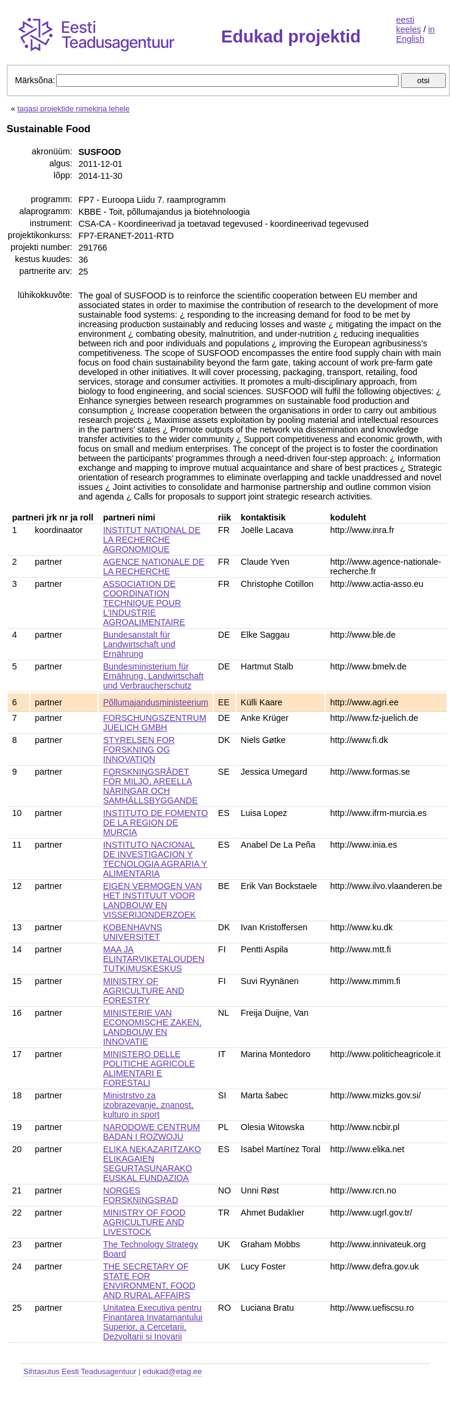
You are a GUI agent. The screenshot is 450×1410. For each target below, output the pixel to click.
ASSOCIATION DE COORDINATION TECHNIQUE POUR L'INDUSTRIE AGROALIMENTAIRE (144, 603)
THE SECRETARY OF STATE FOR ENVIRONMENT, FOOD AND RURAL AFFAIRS (149, 1281)
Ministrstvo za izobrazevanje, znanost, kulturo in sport (148, 1105)
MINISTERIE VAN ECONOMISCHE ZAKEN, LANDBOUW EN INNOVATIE (152, 1027)
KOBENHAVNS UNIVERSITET (133, 932)
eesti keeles (408, 24)
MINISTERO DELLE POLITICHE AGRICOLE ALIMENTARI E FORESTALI (149, 1068)
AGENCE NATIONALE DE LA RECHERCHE (153, 566)
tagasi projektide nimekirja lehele (73, 108)
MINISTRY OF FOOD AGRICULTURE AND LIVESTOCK (144, 1222)
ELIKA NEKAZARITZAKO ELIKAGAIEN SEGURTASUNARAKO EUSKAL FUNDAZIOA (152, 1163)
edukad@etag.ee (172, 1371)
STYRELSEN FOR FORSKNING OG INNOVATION (139, 749)
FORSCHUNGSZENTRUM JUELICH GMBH (155, 722)
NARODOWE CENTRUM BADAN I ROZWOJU (151, 1131)
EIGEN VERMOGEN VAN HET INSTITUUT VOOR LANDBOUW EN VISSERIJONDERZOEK (152, 900)
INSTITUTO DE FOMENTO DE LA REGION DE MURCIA (155, 822)
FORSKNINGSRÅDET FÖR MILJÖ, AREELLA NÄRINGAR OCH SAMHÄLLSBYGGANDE (150, 786)
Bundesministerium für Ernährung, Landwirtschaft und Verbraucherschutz (153, 676)
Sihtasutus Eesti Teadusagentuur (79, 1371)
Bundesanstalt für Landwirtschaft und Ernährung (139, 644)
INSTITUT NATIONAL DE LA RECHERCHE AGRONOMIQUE (152, 539)
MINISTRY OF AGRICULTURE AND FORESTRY (144, 990)
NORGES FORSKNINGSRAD (141, 1195)
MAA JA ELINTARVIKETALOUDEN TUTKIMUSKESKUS (154, 959)
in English (415, 34)
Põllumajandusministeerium (156, 702)
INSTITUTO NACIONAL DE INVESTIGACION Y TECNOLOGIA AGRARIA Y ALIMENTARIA (155, 859)
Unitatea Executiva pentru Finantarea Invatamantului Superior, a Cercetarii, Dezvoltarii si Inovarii (153, 1322)
